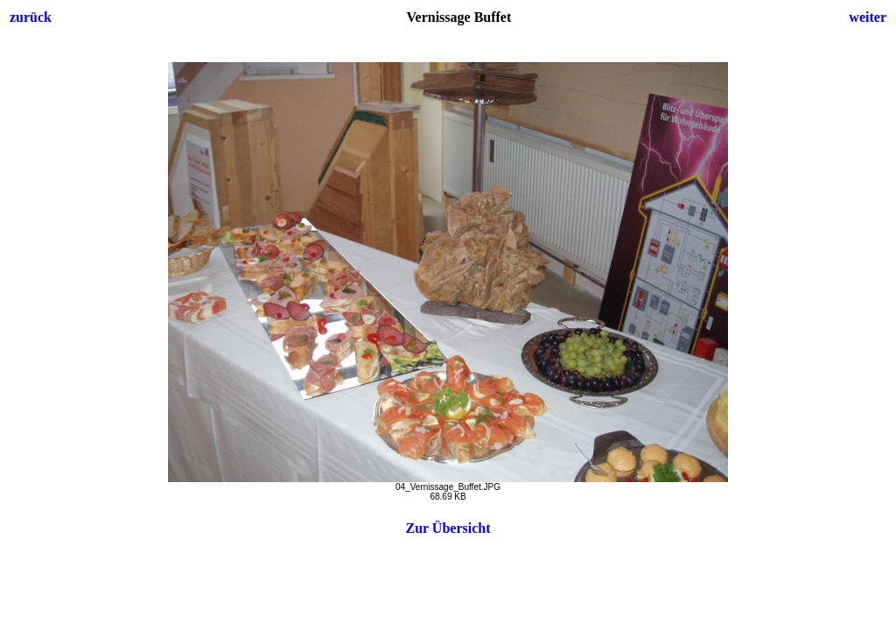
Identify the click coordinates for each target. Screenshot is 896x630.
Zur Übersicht (447, 528)
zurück (31, 17)
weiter (867, 17)
